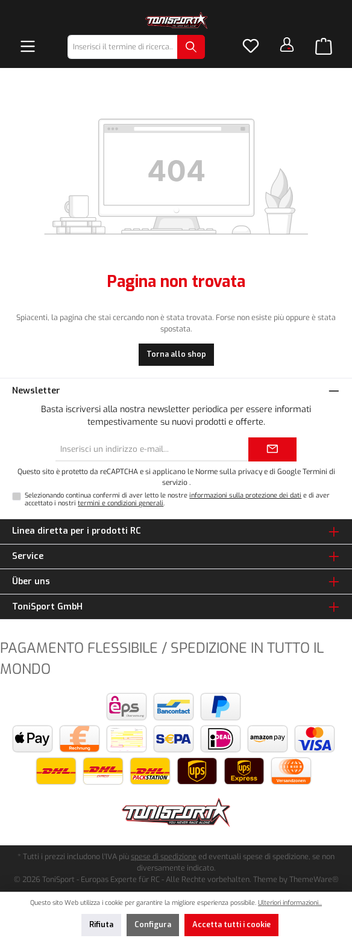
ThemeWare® (314, 879)
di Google (286, 472)
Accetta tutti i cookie (231, 924)
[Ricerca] (191, 47)
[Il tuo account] (286, 44)
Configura (152, 924)
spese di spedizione (163, 856)
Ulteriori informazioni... (290, 902)
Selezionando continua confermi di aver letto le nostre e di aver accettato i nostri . (177, 499)
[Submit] (272, 449)
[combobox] (123, 47)
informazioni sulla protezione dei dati (245, 495)
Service (27, 556)
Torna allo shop (176, 354)
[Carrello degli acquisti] (323, 47)
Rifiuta (101, 924)
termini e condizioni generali (120, 503)
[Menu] (27, 47)
